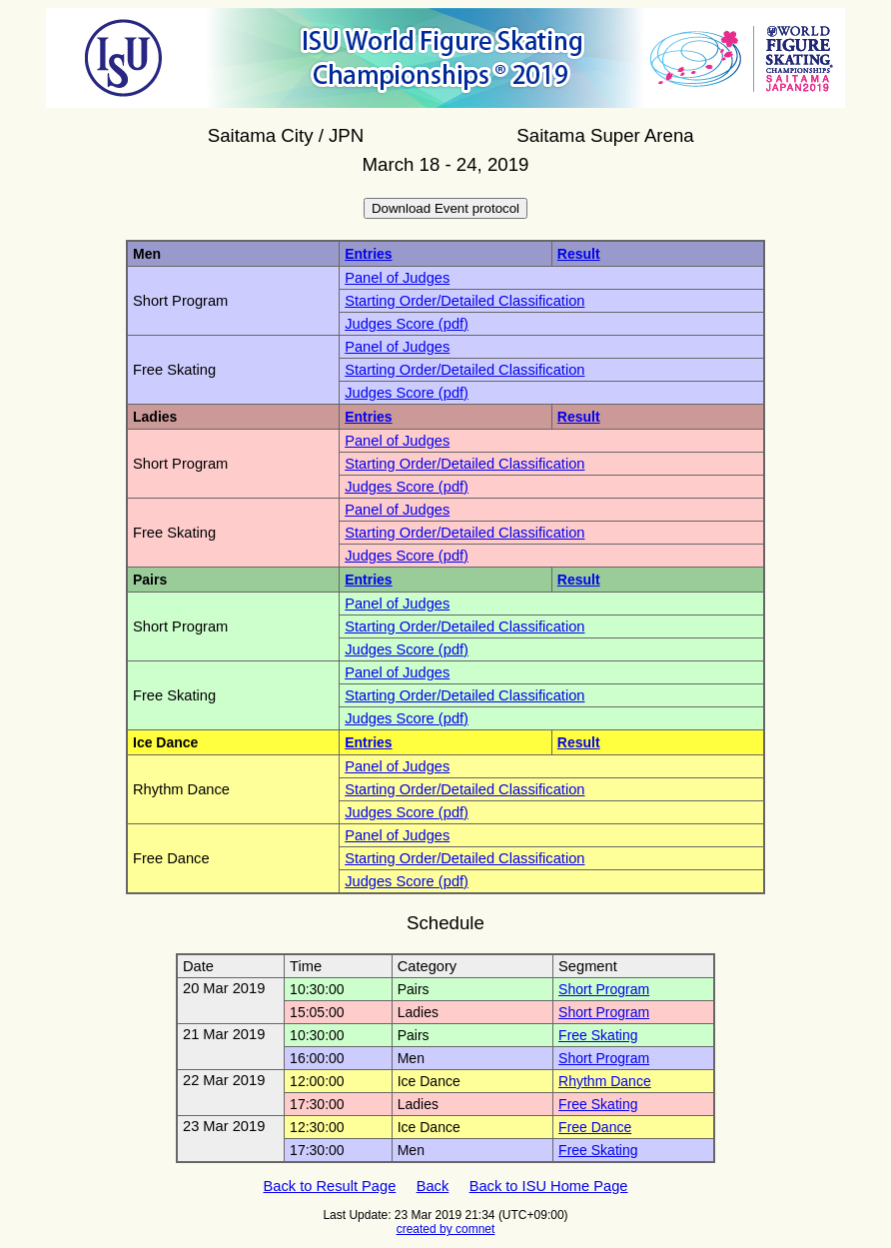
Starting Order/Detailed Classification (464, 301)
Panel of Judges (397, 278)
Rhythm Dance (604, 1081)
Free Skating (597, 1035)
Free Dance (594, 1127)
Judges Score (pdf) (406, 324)
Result (578, 254)
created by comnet (446, 1229)
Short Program (603, 989)
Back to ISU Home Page (548, 1186)
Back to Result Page (330, 1186)
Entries (368, 254)
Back (433, 1186)
